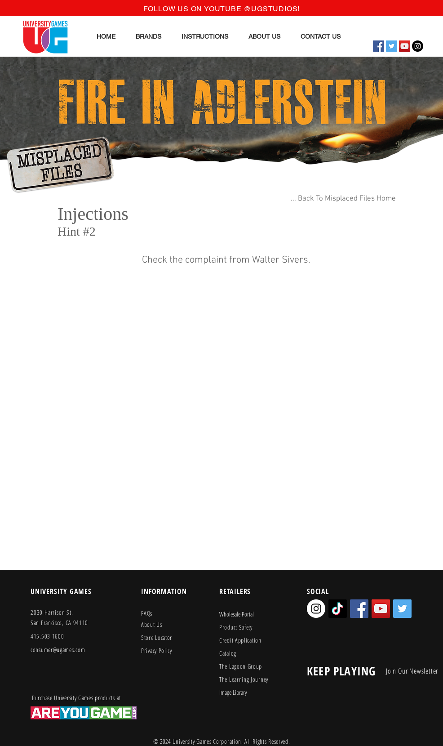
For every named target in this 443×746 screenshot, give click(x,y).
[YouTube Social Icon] (404, 46)
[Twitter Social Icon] (391, 46)
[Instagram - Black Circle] (417, 46)
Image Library (233, 692)
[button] (149, 36)
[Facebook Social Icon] (378, 46)
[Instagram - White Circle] (316, 608)
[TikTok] (337, 608)
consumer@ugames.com (58, 649)
